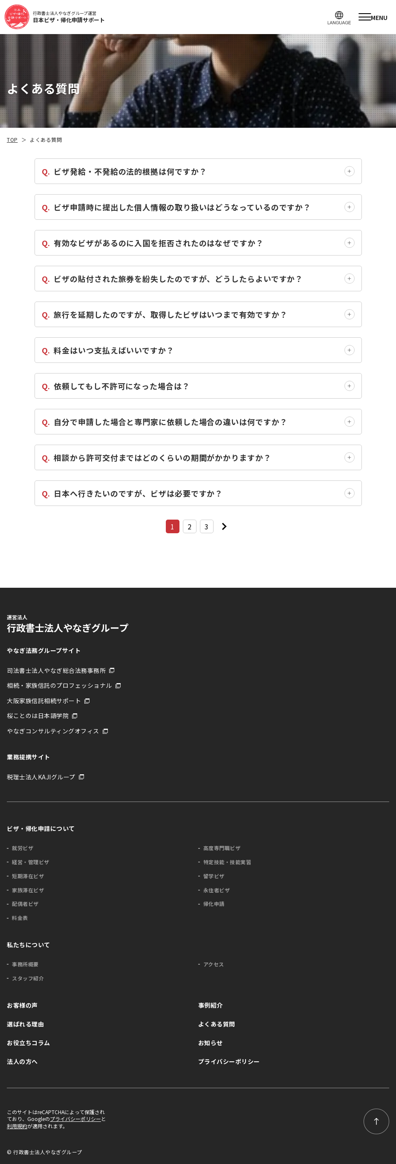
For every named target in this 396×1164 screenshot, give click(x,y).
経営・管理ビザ (30, 862)
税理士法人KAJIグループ (41, 777)
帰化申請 (214, 903)
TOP (12, 139)
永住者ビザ (216, 890)
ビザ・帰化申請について (41, 828)
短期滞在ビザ (28, 876)
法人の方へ (22, 1061)
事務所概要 (25, 964)
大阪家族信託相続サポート (44, 701)
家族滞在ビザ (28, 890)
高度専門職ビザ (222, 848)
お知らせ (210, 1042)
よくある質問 (216, 1024)
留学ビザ (214, 876)
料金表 (20, 917)
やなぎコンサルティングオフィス (53, 731)
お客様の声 (22, 1005)
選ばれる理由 (25, 1024)
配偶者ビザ (25, 903)
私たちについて (28, 944)
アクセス (213, 964)
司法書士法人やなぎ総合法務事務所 (56, 671)
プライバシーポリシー (229, 1061)
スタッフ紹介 (28, 978)
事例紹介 (210, 1005)
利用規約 (17, 1126)
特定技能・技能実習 (227, 862)
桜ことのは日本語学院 (38, 716)
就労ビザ (22, 848)
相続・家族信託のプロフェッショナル (59, 685)
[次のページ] (224, 526)
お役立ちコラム (28, 1042)
